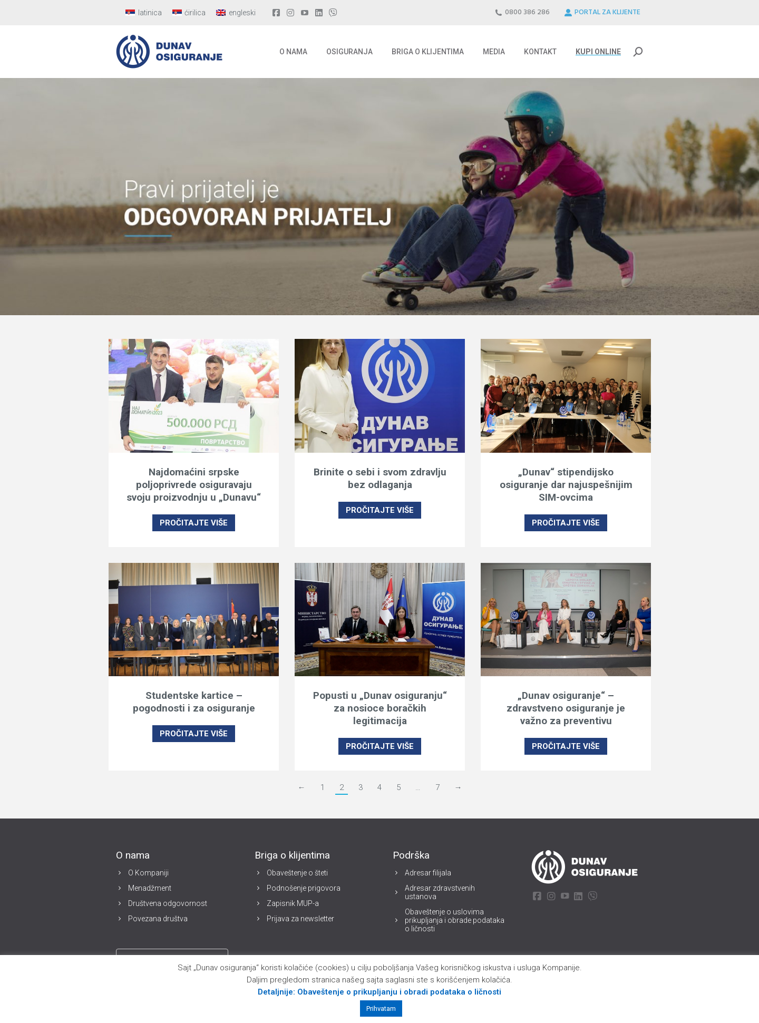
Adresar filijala (428, 873)
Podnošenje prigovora (303, 888)
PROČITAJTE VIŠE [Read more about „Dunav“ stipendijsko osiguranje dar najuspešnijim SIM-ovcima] (566, 523)
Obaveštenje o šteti (297, 873)
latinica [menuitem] (150, 12)
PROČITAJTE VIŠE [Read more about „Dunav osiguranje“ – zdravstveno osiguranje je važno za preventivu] (566, 746)
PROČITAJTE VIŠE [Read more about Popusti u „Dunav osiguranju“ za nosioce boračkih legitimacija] (380, 746)
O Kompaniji (148, 873)
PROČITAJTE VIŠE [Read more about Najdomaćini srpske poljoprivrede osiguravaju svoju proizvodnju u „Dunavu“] (194, 523)
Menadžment (149, 888)
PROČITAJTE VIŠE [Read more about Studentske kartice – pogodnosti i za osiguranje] (194, 733)
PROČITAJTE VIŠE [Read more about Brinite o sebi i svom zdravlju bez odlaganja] (380, 510)
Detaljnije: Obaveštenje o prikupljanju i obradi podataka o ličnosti (379, 992)
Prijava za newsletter (300, 918)
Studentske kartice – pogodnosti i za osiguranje (194, 701)
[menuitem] (143, 13)
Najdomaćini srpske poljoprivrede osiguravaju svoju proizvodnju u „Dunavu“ (193, 484)
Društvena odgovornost (167, 903)
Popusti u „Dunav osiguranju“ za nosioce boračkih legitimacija (380, 708)
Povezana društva (158, 918)
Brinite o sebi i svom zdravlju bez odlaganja (380, 478)
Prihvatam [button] (381, 1008)
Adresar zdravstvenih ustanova (440, 892)
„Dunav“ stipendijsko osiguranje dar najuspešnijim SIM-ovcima (566, 484)
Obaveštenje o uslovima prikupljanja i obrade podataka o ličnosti (454, 920)
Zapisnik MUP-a (293, 903)
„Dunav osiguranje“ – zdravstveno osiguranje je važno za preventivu (566, 708)
